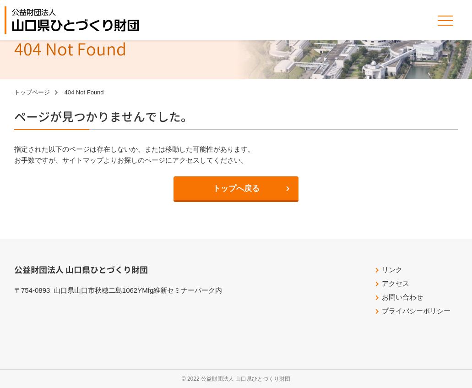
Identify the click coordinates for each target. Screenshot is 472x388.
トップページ (32, 92)
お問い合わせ (402, 297)
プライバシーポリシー (416, 311)
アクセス (395, 283)
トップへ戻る (236, 188)
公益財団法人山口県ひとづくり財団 (75, 20)
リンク (392, 269)
